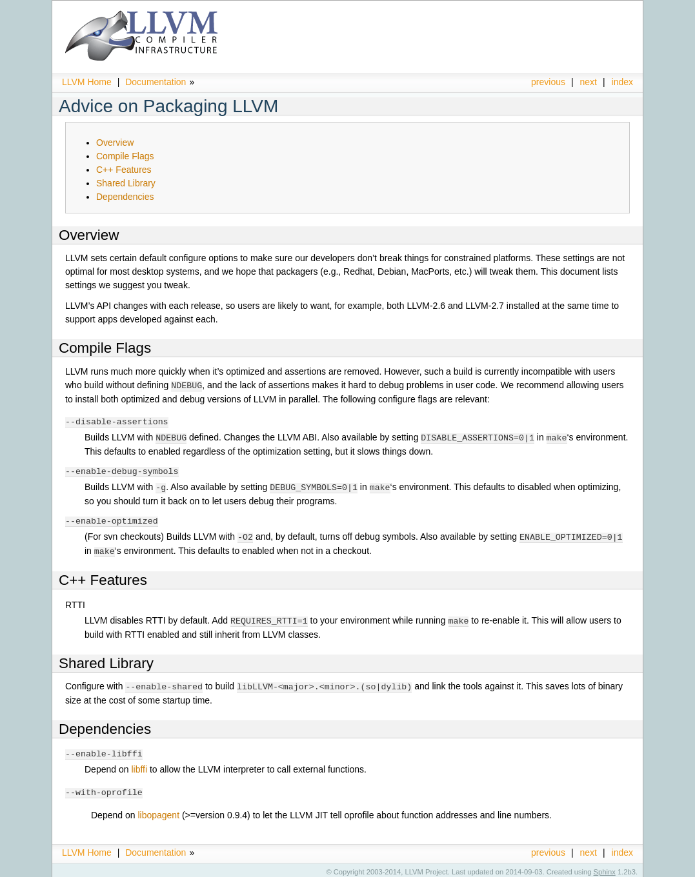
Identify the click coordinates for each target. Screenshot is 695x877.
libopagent (158, 810)
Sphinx (605, 867)
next (588, 82)
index (622, 82)
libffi (139, 765)
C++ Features (124, 169)
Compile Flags (125, 156)
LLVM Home (87, 82)
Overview (115, 142)
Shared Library (126, 183)
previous (548, 82)
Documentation (155, 82)
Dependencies (125, 197)
